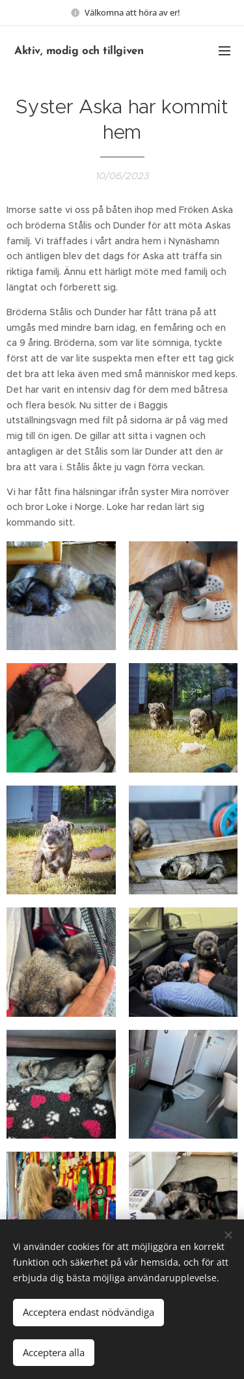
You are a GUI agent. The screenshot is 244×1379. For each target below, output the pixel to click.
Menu (224, 50)
